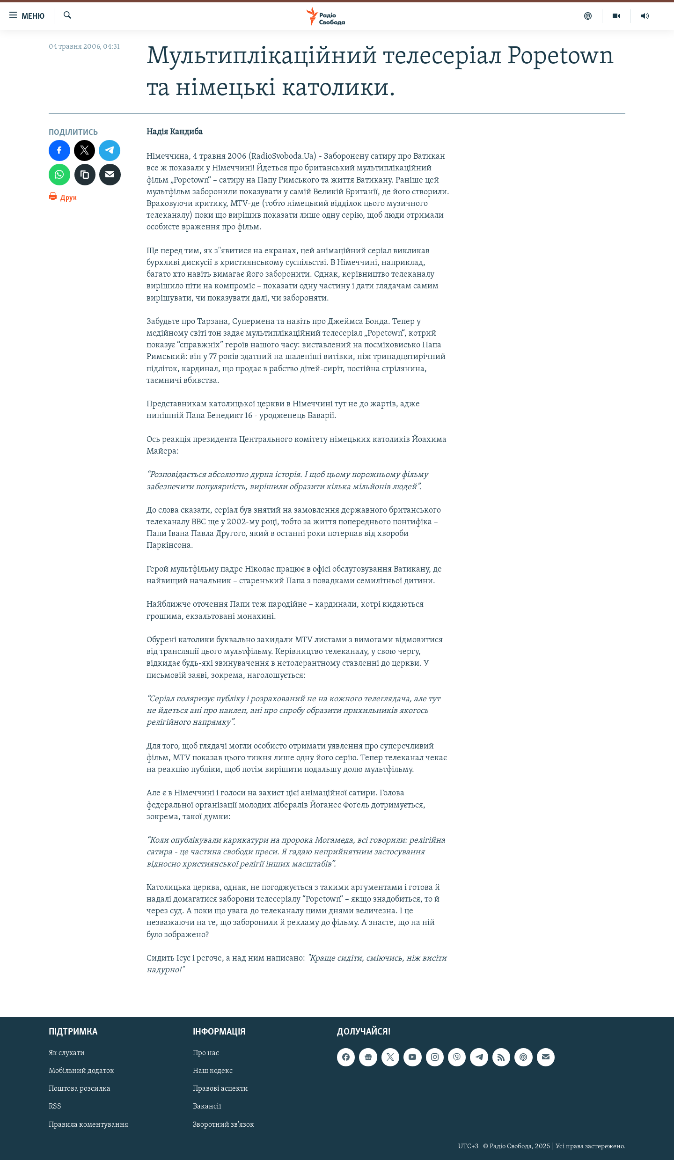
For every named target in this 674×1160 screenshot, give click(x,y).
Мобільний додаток (81, 1071)
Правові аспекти (220, 1089)
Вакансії (207, 1107)
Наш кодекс (213, 1071)
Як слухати (67, 1053)
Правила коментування (88, 1125)
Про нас (206, 1053)
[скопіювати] (85, 174)
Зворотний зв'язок (223, 1125)
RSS (55, 1107)
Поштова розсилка (79, 1089)
